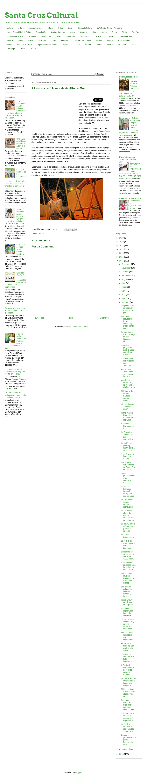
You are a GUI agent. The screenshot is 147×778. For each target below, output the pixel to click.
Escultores (32, 36)
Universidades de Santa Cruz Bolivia (127, 158)
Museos (99, 40)
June (124, 287)
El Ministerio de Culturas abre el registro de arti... (128, 692)
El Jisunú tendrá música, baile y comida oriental (128, 527)
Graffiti (20, 40)
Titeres (22, 49)
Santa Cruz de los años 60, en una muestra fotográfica (127, 624)
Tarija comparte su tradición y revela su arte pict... (128, 309)
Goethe (10, 40)
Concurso (83, 32)
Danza (114, 32)
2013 (121, 754)
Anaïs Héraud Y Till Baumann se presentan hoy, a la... (128, 372)
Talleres (110, 45)
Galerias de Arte (126, 36)
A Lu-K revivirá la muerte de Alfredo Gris (127, 456)
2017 (121, 249)
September (127, 275)
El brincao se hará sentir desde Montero (21, 249)
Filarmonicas (84, 36)
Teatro (133, 45)
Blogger (78, 772)
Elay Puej (135, 32)
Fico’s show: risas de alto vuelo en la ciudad (127, 647)
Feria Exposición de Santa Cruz (128, 78)
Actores (10, 28)
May (124, 291)
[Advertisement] (73, 61)
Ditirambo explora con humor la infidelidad (127, 612)
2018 (121, 245)
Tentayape (11, 49)
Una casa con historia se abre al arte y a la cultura (22, 143)
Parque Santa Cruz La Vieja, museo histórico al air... (128, 336)
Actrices (21, 28)
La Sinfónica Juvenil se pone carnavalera (127, 435)
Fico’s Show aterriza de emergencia (127, 602)
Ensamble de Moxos (15, 36)
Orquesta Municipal (24, 45)
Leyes (54, 40)
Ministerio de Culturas (83, 40)
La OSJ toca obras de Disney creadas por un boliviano (127, 515)
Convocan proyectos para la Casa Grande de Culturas (127, 350)
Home (71, 318)
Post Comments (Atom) (77, 327)
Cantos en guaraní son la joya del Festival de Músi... (128, 740)
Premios (88, 45)
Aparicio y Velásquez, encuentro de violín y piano (128, 383)
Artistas (50, 28)
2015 (121, 257)
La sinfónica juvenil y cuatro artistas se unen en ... (128, 446)
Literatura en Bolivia (128, 118)
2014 (121, 261)
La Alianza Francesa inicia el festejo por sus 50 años (127, 491)
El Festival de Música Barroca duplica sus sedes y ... (127, 396)
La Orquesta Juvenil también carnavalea (127, 503)
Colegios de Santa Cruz (130, 198)
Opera (9, 45)
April (124, 295)
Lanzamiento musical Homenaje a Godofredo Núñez (127, 578)
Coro (94, 32)
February (126, 302)
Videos (33, 49)
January (125, 749)
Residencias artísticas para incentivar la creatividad (128, 566)
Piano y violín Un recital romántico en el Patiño (128, 416)
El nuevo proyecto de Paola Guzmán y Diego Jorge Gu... (127, 322)
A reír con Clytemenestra (128, 426)
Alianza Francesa (35, 28)
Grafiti (30, 40)
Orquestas (66, 45)
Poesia (77, 45)
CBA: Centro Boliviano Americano (109, 28)
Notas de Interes (124, 40)
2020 (121, 238)
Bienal (70, 28)
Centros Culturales (58, 32)
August (125, 279)
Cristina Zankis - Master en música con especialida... (128, 716)
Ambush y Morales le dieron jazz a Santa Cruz (127, 727)
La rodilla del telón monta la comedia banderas (128, 544)
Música (110, 40)
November (126, 268)
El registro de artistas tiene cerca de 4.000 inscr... (127, 555)
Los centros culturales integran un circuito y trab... (127, 591)
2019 (121, 241)
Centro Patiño (41, 32)
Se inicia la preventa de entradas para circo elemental (15, 310)
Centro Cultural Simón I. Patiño (19, 32)
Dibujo (124, 32)
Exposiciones (46, 36)
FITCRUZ (98, 36)
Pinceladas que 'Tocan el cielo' (128, 406)
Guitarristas (42, 40)
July (124, 283)
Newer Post (39, 318)
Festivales (71, 36)
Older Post (104, 318)
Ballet (60, 28)
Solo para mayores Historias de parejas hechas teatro (128, 705)
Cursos (104, 32)
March (125, 298)
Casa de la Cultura (85, 28)
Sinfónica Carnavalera (127, 536)
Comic (72, 32)
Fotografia (111, 36)
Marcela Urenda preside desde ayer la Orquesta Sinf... (128, 478)
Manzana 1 (65, 40)
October (125, 272)
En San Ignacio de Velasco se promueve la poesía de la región (15, 395)
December (126, 264)
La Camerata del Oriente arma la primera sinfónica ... (128, 682)
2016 (121, 253)
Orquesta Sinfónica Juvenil (47, 45)
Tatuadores (122, 45)
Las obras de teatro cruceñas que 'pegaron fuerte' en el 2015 (15, 371)
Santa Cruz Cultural (41, 15)
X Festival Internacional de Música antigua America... (127, 670)
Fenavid (59, 36)
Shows (99, 45)
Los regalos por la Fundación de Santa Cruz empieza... (128, 466)
